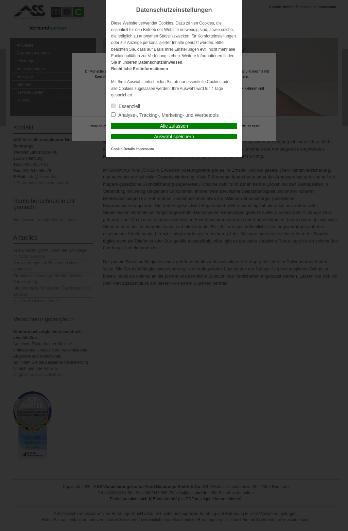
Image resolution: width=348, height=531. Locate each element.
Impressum (145, 149)
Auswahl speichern (174, 136)
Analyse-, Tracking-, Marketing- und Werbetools (165, 115)
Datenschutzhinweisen (160, 62)
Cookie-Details (123, 149)
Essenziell (125, 106)
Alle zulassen (174, 126)
